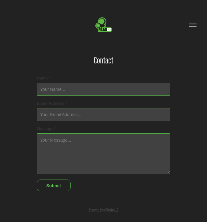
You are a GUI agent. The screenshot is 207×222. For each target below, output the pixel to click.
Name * (43, 78)
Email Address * (52, 103)
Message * (46, 129)
